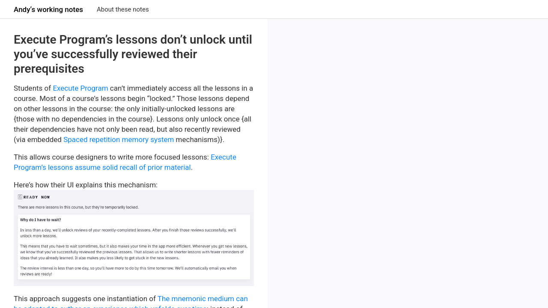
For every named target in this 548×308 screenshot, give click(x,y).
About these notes (123, 9)
